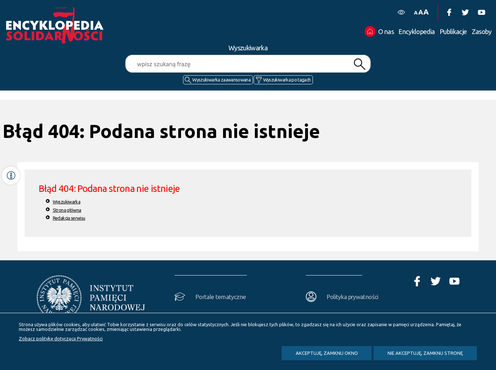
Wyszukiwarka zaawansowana (221, 79)
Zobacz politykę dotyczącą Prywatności (61, 338)
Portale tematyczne (221, 296)
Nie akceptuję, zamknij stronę (425, 353)
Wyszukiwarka (66, 201)
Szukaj (359, 64)
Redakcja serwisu (69, 217)
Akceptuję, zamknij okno (327, 353)
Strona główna (67, 210)
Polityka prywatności (353, 296)
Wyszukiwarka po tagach (287, 79)
